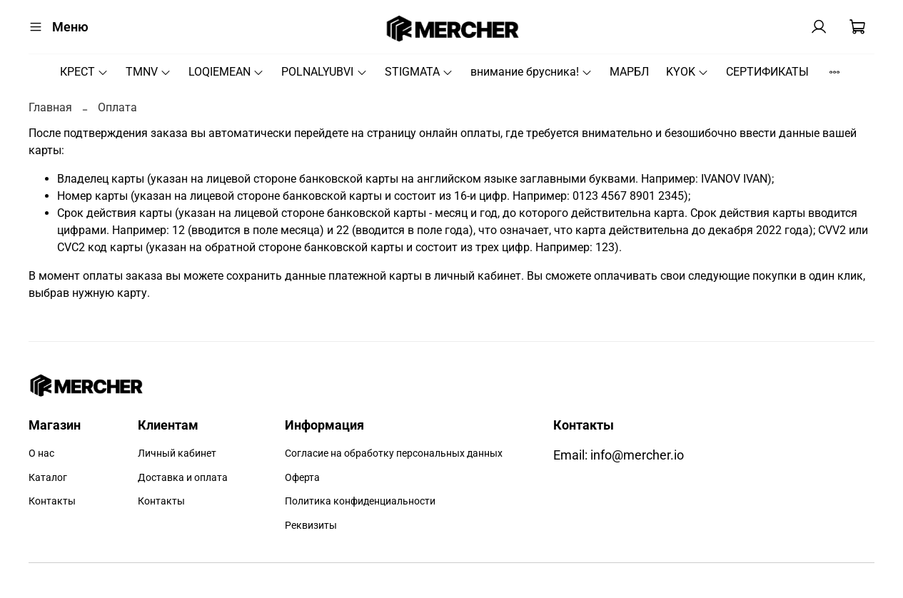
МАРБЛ (629, 71)
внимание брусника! (531, 71)
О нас (41, 453)
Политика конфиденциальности (360, 501)
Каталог (48, 478)
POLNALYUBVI (324, 71)
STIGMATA (419, 71)
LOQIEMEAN (226, 71)
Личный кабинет (177, 453)
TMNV (148, 71)
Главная (50, 107)
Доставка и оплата (183, 478)
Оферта (302, 478)
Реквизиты (311, 526)
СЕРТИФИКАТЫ (767, 71)
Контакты (52, 501)
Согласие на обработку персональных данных (394, 453)
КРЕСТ (84, 71)
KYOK (687, 71)
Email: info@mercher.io (618, 455)
